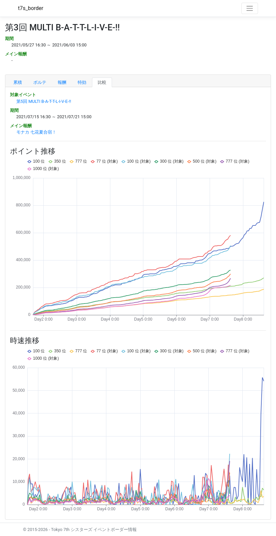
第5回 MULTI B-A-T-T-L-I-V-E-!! (43, 101)
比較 (102, 82)
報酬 (62, 82)
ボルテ (39, 82)
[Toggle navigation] (249, 8)
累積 (17, 82)
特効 (82, 82)
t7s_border (30, 8)
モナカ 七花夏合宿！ (36, 132)
